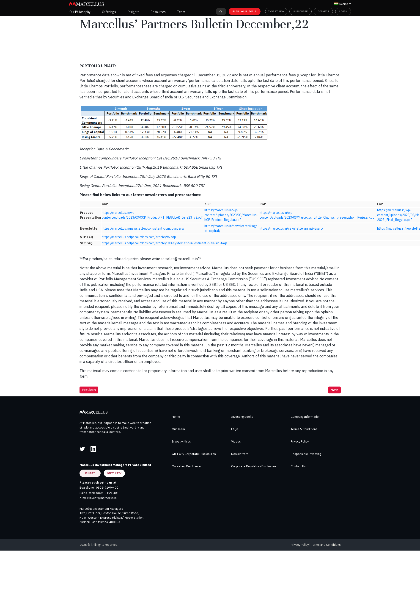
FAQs (234, 429)
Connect (323, 11)
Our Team (178, 429)
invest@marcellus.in (103, 498)
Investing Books (242, 417)
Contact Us (298, 466)
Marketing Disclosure (186, 466)
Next (334, 390)
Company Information (305, 417)
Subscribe (300, 11)
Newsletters (239, 454)
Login (343, 11)
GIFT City (114, 473)
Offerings (109, 12)
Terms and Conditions (326, 545)
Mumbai (90, 473)
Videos (236, 441)
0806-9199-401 (107, 493)
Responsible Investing (306, 454)
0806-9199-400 (107, 488)
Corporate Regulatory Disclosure (253, 466)
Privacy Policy (300, 441)
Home (176, 417)
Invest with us (181, 441)
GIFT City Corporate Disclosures (194, 454)
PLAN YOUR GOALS (245, 11)
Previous (89, 390)
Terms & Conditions (304, 429)
